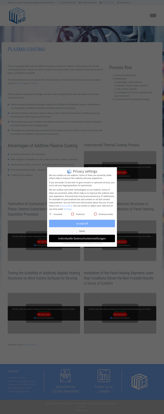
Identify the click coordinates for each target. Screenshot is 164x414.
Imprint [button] (99, 241)
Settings (68, 206)
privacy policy (66, 203)
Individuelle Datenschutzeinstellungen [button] (82, 235)
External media (103, 211)
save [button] (82, 228)
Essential (55, 211)
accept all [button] (82, 221)
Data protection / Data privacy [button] (85, 241)
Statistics (78, 211)
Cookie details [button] (67, 241)
